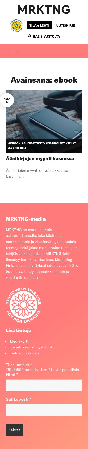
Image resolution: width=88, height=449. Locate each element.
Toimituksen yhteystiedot (31, 347)
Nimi (12, 374)
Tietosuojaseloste (25, 353)
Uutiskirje (65, 25)
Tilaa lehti (39, 25)
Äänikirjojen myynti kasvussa (40, 158)
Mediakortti (20, 341)
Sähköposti (18, 399)
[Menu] (13, 51)
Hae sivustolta (44, 36)
